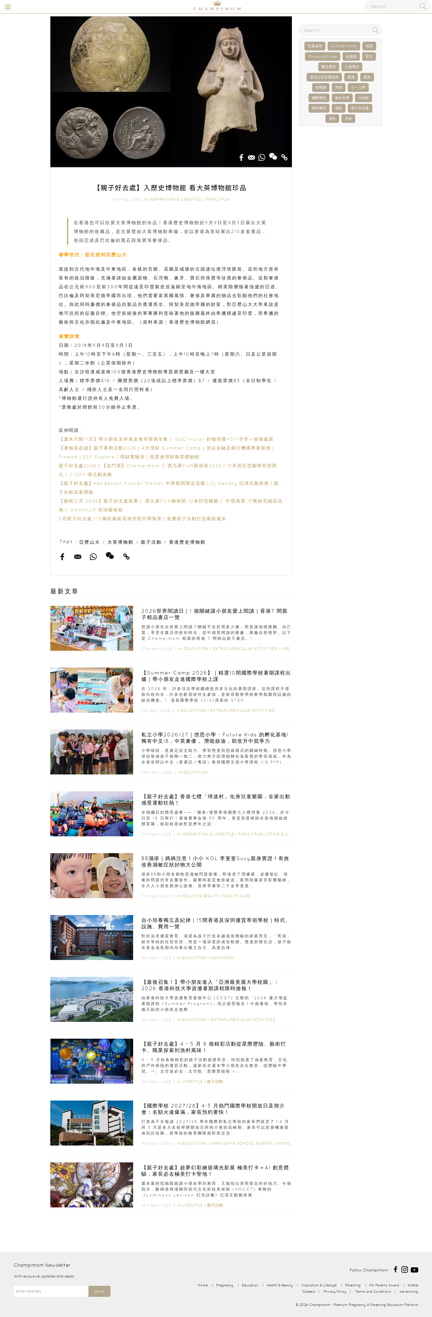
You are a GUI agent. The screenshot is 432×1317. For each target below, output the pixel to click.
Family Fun (218, 199)
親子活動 (151, 542)
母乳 (332, 119)
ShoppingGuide (322, 56)
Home (203, 1285)
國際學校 (319, 98)
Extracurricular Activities (245, 648)
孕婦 (338, 87)
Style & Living (283, 834)
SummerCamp (344, 46)
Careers (308, 1291)
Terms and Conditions (373, 1291)
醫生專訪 (329, 67)
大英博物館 (120, 542)
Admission (223, 958)
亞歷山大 (89, 542)
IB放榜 (363, 98)
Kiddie (413, 1285)
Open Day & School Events (241, 1143)
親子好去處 (360, 108)
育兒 (369, 56)
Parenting (353, 1285)
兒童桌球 (315, 46)
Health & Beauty (200, 896)
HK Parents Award (384, 1285)
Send (99, 1291)
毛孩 (348, 119)
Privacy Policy (335, 1291)
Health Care (237, 896)
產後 (351, 77)
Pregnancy (224, 1285)
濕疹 (338, 108)
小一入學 (358, 87)
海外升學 (342, 98)
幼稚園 (320, 87)
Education (196, 648)
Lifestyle (291, 648)
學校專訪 (319, 108)
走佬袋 (351, 56)
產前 (367, 77)
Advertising (409, 1291)
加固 (369, 46)
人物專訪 (352, 67)
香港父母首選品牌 (324, 77)
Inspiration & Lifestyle (175, 199)
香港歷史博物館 (187, 542)
